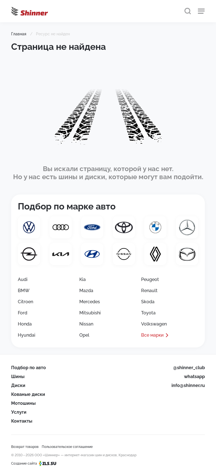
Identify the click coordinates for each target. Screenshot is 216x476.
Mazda (86, 290)
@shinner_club (189, 367)
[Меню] (201, 11)
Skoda (147, 301)
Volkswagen (154, 324)
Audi (23, 279)
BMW (24, 290)
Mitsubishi (90, 312)
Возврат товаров (25, 447)
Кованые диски (28, 394)
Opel (84, 335)
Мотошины (23, 403)
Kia (82, 279)
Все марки (152, 335)
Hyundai (26, 335)
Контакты (21, 421)
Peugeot (150, 279)
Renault (149, 290)
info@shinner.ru (188, 385)
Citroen (25, 301)
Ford (22, 312)
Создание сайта (35, 463)
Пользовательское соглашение (67, 447)
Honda (25, 324)
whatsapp (194, 376)
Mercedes (89, 301)
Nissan (86, 324)
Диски (18, 385)
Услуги (18, 412)
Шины (17, 376)
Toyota (148, 312)
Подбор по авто (28, 367)
